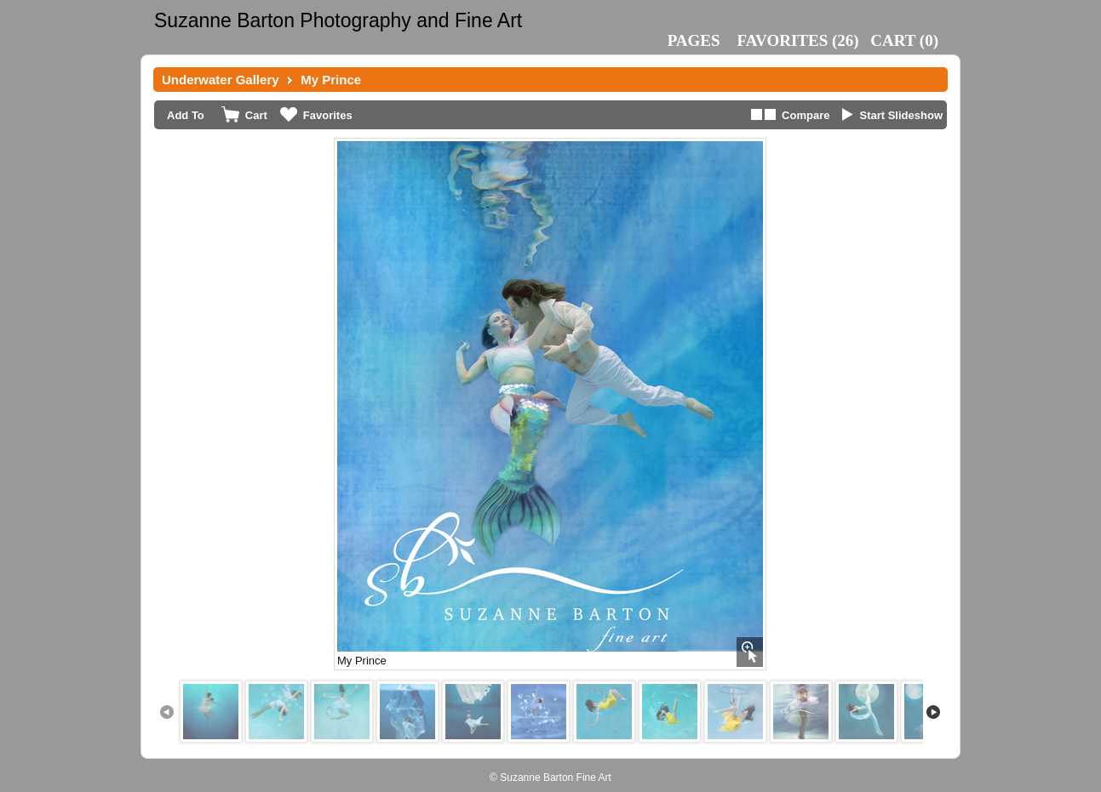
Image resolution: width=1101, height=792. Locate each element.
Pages (694, 40)
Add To (185, 115)
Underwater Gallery (220, 79)
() (798, 40)
